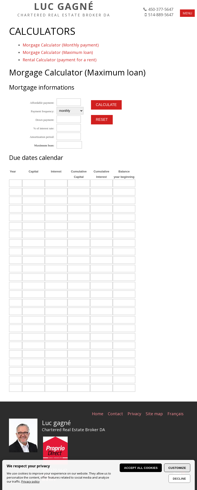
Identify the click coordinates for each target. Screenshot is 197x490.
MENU (187, 13)
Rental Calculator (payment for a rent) (59, 59)
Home (97, 413)
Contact (115, 413)
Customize (177, 468)
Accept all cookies (141, 468)
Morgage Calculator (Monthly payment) (61, 45)
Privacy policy (30, 481)
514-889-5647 (160, 14)
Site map (154, 413)
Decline (179, 478)
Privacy (134, 413)
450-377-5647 (160, 9)
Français (175, 413)
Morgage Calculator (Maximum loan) (58, 52)
